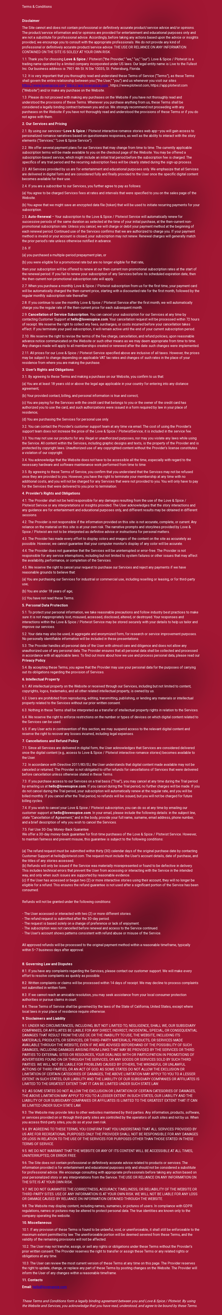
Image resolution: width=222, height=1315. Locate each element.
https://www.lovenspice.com (43, 85)
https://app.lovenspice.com (87, 85)
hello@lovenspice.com (50, 1287)
